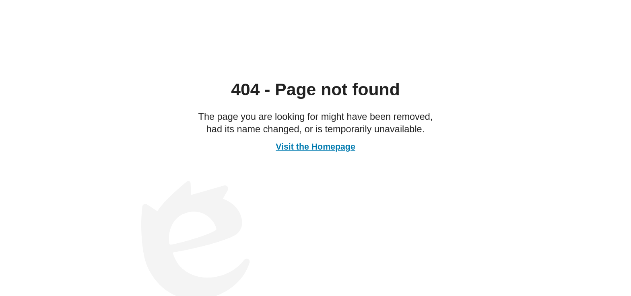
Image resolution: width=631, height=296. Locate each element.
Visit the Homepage (315, 147)
